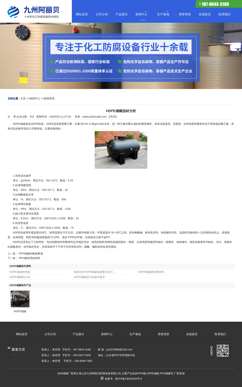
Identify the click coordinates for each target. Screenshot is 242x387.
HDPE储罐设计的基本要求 (89, 277)
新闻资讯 (49, 98)
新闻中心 (35, 98)
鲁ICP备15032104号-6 (128, 378)
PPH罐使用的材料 (29, 258)
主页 (23, 98)
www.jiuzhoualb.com (95, 116)
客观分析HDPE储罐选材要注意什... (94, 271)
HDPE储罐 (20, 311)
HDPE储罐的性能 (19, 271)
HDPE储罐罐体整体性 (151, 271)
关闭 (112, 116)
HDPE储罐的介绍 (19, 277)
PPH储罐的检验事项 (31, 253)
